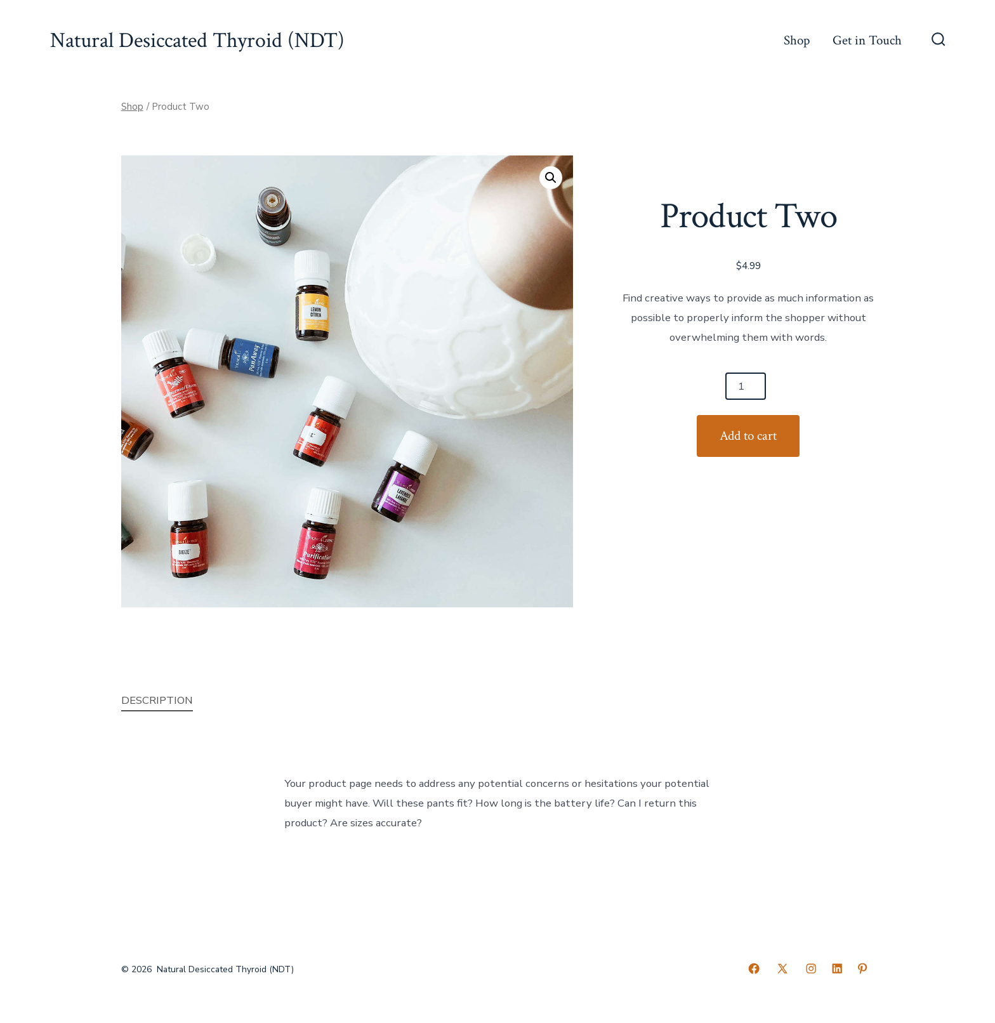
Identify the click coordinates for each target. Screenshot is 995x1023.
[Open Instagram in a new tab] (811, 968)
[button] (550, 177)
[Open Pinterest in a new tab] (862, 968)
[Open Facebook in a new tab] (753, 968)
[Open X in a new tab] (782, 968)
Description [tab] (157, 700)
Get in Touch (867, 40)
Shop (797, 40)
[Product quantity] (745, 386)
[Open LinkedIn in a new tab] (837, 968)
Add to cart (748, 435)
